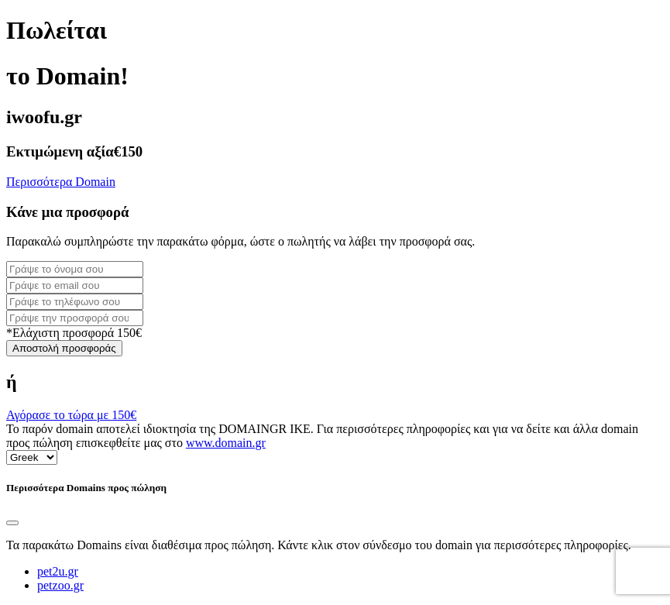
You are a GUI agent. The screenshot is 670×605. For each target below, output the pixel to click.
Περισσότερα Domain (60, 181)
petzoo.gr (60, 585)
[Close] (12, 523)
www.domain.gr (226, 442)
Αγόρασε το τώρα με (71, 414)
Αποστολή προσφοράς (64, 348)
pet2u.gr (57, 571)
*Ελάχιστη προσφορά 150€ (74, 332)
